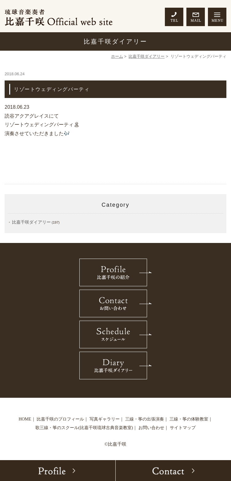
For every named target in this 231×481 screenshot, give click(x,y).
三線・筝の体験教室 (188, 419)
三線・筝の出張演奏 (144, 419)
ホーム (117, 56)
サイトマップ (183, 427)
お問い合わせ (151, 427)
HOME (24, 419)
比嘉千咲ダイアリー (147, 56)
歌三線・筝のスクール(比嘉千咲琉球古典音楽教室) (84, 427)
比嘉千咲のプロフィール (60, 419)
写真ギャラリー (105, 419)
